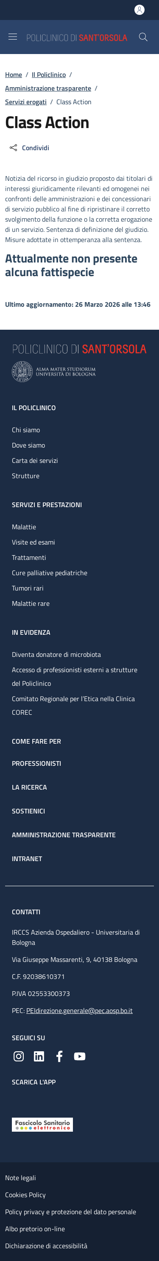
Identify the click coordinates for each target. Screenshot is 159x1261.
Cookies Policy (25, 1195)
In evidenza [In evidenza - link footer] (31, 632)
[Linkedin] (39, 1055)
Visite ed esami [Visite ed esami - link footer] (33, 542)
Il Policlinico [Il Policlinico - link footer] (34, 407)
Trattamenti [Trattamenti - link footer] (29, 557)
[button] (143, 37)
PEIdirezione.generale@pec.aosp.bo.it (79, 1010)
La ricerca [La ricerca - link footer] (29, 787)
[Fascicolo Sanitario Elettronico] (42, 1124)
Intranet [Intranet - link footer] (27, 858)
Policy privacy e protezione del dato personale (70, 1212)
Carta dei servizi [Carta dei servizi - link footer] (35, 460)
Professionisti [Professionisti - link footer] (36, 763)
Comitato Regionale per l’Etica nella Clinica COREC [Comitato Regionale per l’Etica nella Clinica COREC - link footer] (73, 705)
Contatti (27, 912)
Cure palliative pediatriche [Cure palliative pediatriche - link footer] (49, 573)
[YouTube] (79, 1055)
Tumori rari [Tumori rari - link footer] (28, 588)
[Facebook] (59, 1055)
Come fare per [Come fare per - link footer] (36, 741)
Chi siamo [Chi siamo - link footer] (26, 430)
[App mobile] (18, 1100)
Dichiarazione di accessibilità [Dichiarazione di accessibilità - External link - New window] (46, 1246)
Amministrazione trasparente (48, 88)
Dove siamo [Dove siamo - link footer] (28, 445)
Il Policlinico (49, 74)
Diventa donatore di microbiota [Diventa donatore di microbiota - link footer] (56, 654)
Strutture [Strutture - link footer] (25, 476)
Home (13, 74)
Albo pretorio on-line (35, 1229)
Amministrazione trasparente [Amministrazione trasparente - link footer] (64, 835)
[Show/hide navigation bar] (12, 36)
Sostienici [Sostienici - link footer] (28, 811)
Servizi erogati (26, 102)
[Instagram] (18, 1055)
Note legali (20, 1178)
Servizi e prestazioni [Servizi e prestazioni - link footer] (47, 504)
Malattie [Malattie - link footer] (24, 527)
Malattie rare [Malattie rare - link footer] (31, 603)
